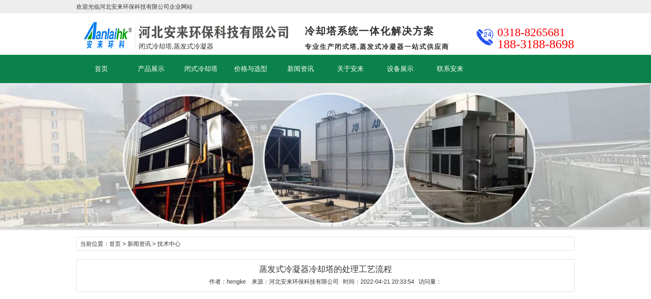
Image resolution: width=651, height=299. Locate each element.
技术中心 (169, 243)
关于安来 (350, 68)
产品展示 (151, 68)
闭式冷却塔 (201, 68)
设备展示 (400, 68)
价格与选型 (250, 68)
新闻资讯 (300, 68)
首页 (101, 68)
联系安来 (450, 68)
